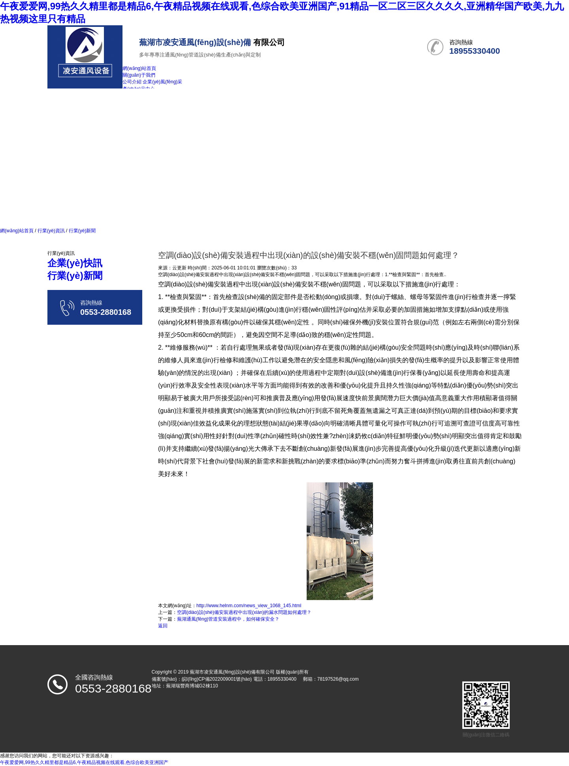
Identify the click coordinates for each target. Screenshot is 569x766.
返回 (163, 626)
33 (293, 268)
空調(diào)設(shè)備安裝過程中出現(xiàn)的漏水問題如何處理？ (244, 612)
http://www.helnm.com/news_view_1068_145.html (248, 605)
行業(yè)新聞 (81, 230)
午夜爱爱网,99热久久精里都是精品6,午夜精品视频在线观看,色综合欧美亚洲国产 (84, 762)
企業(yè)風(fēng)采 (162, 82)
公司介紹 (131, 82)
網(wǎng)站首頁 (17, 230)
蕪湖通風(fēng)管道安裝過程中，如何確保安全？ (228, 619)
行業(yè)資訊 (51, 230)
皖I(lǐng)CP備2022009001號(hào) (217, 679)
